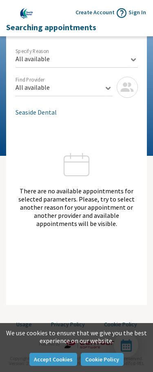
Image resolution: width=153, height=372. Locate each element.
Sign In (137, 12)
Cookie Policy (102, 359)
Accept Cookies (53, 359)
